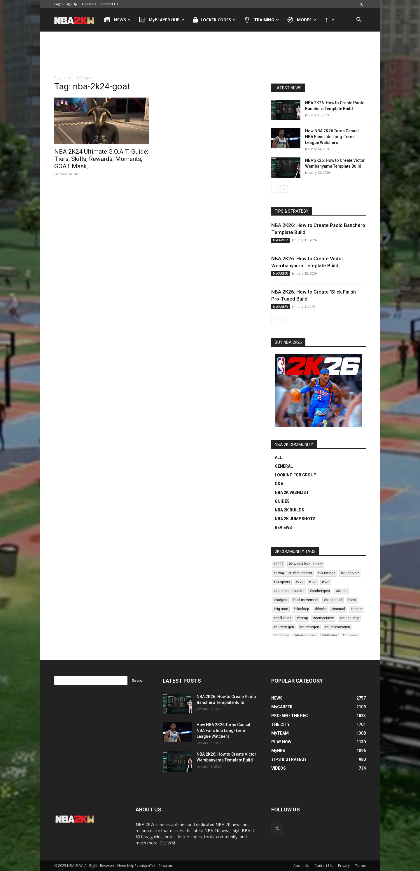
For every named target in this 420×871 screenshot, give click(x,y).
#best (351, 600)
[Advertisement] (210, 49)
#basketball (333, 600)
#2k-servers (350, 573)
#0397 (278, 564)
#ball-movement (305, 600)
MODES (301, 20)
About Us (89, 4)
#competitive (323, 618)
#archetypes (320, 591)
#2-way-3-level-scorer (306, 564)
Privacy (344, 865)
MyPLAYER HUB (162, 20)
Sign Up (71, 4)
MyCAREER (280, 240)
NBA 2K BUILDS (289, 510)
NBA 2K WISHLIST (292, 492)
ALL (278, 457)
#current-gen (283, 627)
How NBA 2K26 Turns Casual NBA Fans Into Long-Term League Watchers (332, 137)
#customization (337, 627)
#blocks (320, 609)
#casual (338, 609)
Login (58, 4)
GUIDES (282, 501)
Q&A (279, 483)
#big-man (280, 609)
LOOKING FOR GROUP (295, 475)
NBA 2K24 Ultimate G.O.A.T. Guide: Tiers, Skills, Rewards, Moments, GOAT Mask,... (101, 159)
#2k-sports (281, 582)
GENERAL (284, 466)
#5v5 (326, 582)
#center (356, 609)
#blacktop (301, 609)
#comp (302, 618)
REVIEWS (283, 527)
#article (341, 591)
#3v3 (312, 582)
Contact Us (109, 4)
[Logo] (77, 20)
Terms (360, 865)
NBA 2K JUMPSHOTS (295, 518)
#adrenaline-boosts (288, 591)
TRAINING (261, 20)
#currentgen (309, 627)
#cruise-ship (349, 618)
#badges (280, 600)
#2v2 (299, 582)
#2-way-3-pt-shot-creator (292, 573)
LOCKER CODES (214, 20)
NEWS (117, 20)
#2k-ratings (326, 573)
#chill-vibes (282, 618)
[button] (359, 20)
